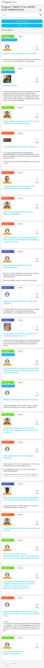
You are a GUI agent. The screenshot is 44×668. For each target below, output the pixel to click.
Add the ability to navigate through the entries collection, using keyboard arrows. (21, 122)
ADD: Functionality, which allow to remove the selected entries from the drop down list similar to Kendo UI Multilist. (21, 370)
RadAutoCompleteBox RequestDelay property (21, 399)
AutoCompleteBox (10, 85)
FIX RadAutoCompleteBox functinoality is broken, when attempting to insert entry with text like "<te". (20, 430)
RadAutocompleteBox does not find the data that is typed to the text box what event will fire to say (21, 613)
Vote (37, 49)
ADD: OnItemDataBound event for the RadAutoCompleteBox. (17, 213)
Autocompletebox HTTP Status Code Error (19, 147)
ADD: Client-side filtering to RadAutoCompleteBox (13, 652)
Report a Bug (22, 26)
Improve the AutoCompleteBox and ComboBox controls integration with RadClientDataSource (21, 498)
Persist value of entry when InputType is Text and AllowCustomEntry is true (20, 334)
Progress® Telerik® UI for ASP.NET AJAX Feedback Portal (19, 8)
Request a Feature (22, 21)
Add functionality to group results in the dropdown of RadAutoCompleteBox (18, 187)
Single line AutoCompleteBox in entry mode (20, 53)
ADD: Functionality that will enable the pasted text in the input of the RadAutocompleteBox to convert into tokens (21, 239)
